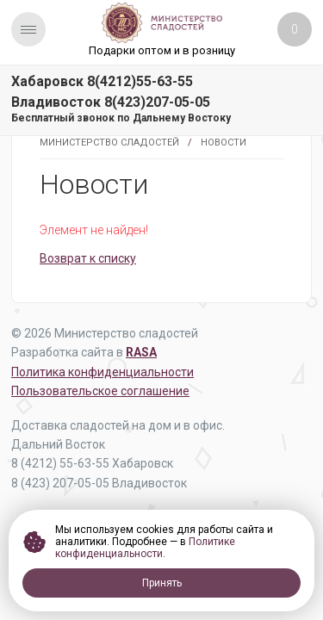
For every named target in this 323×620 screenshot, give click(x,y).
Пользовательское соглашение (100, 391)
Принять (162, 583)
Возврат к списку (88, 258)
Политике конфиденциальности (145, 548)
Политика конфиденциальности (102, 372)
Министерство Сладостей (109, 142)
